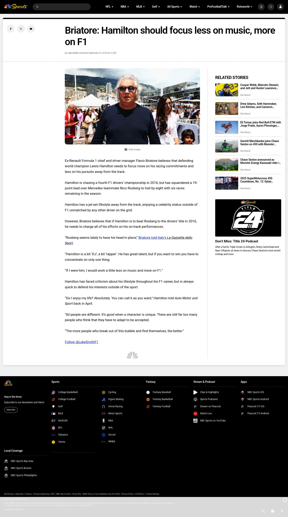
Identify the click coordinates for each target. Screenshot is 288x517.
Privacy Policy (128, 494)
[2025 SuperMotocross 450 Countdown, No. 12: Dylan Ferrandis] (226, 183)
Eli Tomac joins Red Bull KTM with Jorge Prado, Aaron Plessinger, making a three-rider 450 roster (260, 124)
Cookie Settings (152, 494)
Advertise (20, 494)
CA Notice (139, 494)
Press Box (77, 494)
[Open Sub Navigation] (113, 7)
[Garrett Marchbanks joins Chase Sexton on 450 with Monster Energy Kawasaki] (226, 145)
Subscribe (10, 409)
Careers (28, 494)
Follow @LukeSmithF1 (81, 342)
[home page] (16, 7)
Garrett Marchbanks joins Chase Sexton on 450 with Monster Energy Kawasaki (259, 142)
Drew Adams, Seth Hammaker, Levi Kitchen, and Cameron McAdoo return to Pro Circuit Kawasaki (258, 105)
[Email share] (31, 29)
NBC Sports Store (63, 494)
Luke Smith (73, 53)
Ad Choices (9, 494)
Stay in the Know (13, 396)
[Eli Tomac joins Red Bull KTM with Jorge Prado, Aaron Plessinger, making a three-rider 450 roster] (226, 127)
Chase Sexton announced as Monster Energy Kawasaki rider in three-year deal (260, 161)
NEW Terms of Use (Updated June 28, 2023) (101, 494)
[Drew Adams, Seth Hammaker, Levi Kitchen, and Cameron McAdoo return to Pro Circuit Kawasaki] (226, 108)
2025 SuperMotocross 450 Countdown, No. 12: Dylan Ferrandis (256, 180)
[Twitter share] (21, 29)
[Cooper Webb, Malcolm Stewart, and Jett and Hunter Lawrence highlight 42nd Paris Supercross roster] (226, 89)
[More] (261, 6)
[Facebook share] (11, 29)
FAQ (52, 494)
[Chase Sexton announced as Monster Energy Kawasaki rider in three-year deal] (226, 164)
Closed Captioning (41, 494)
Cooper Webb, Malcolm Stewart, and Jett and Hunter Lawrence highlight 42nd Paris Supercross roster (259, 86)
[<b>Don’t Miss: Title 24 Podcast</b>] (248, 217)
